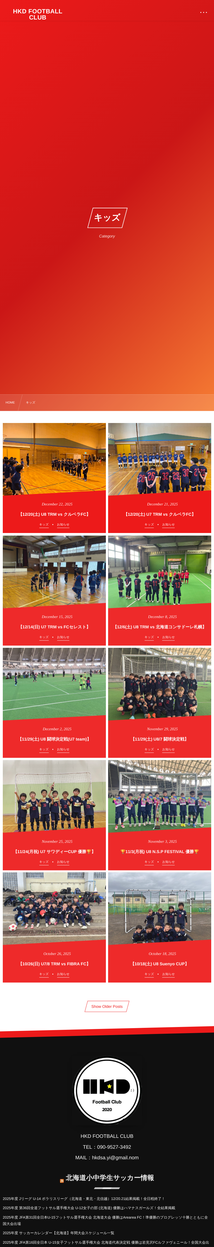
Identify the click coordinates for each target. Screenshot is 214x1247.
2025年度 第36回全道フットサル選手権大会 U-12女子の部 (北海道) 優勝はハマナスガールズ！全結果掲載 (89, 1208)
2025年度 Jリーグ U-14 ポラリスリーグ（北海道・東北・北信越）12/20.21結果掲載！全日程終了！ (84, 1199)
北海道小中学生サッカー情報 (110, 1175)
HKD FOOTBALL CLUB (38, 14)
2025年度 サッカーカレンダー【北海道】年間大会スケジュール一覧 (58, 1233)
